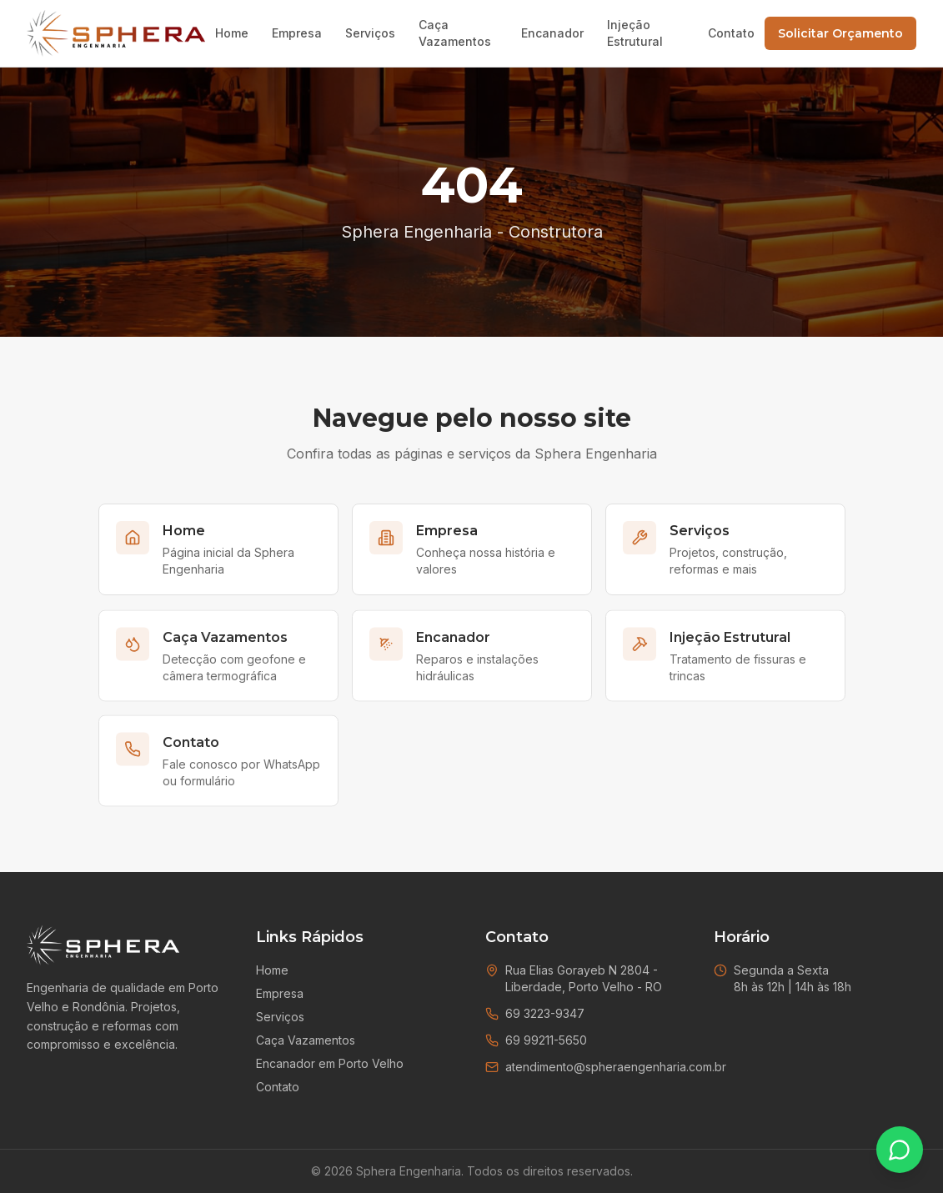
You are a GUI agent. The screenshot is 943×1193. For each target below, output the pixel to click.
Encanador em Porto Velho (330, 1063)
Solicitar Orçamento (840, 33)
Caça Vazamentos (455, 33)
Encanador (552, 33)
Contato (731, 33)
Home (231, 33)
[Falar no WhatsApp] (899, 1149)
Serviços (370, 33)
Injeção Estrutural (635, 33)
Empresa (297, 33)
